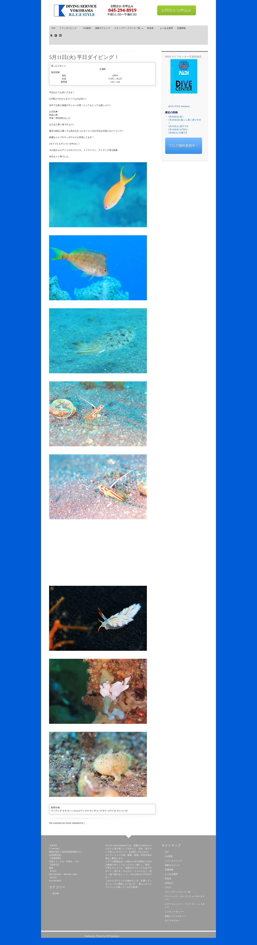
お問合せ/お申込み (176, 10)
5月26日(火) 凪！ (176, 116)
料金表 (151, 28)
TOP (53, 28)
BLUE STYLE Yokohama (179, 106)
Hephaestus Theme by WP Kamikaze (102, 936)
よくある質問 (166, 28)
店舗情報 (181, 28)
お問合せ (169, 883)
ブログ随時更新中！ (183, 145)
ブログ (168, 887)
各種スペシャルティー (175, 916)
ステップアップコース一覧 (127, 29)
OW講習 (87, 28)
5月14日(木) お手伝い (178, 129)
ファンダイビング (69, 28)
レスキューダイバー (174, 911)
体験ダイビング (102, 28)
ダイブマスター (172, 920)
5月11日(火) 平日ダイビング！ (84, 57)
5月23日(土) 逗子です (178, 126)
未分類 (55, 893)
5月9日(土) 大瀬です (177, 132)
